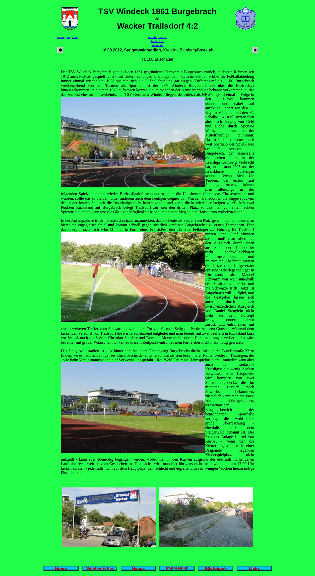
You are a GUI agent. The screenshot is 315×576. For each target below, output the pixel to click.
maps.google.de (67, 37)
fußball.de (157, 41)
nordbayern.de (157, 37)
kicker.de (157, 45)
